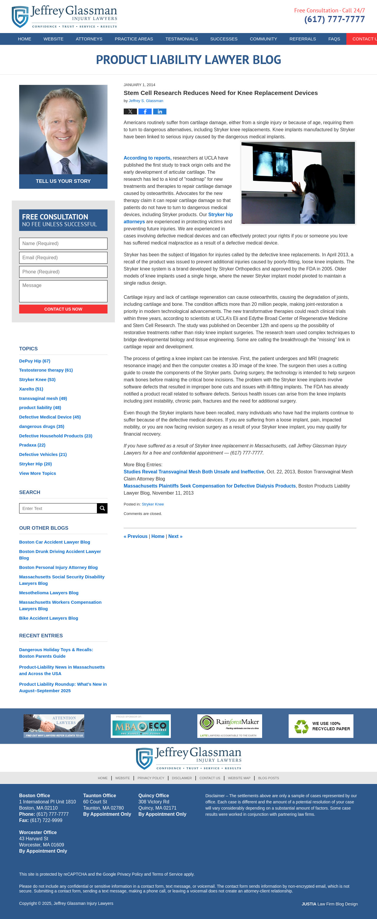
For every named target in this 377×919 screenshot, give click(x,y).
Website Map (239, 778)
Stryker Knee (153, 504)
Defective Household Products (55, 435)
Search (102, 508)
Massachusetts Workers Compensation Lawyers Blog (60, 605)
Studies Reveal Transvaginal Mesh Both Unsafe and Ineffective (194, 471)
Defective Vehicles (43, 454)
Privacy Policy (151, 778)
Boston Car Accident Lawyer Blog (54, 541)
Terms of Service (167, 874)
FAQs (334, 38)
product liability (40, 407)
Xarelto (31, 388)
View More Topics (37, 473)
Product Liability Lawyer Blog (64, 16)
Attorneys (89, 38)
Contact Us (209, 778)
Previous (136, 536)
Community (263, 38)
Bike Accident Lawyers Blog (48, 618)
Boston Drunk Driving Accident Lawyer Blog (60, 554)
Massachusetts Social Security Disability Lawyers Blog (62, 580)
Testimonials (182, 38)
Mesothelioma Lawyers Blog (49, 592)
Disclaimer (182, 778)
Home (24, 38)
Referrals (303, 38)
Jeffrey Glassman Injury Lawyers (83, 903)
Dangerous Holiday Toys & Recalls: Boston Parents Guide (56, 653)
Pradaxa (32, 444)
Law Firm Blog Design (330, 904)
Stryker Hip (35, 463)
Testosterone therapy (46, 369)
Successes (224, 38)
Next (175, 536)
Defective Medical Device (50, 416)
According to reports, (148, 157)
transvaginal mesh (43, 398)
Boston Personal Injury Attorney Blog (58, 567)
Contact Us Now (63, 309)
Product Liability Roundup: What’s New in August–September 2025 (63, 687)
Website (54, 38)
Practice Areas (134, 38)
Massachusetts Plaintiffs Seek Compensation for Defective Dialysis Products (210, 485)
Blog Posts (268, 778)
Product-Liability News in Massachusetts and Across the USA (62, 670)
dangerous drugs (41, 426)
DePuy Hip (34, 360)
